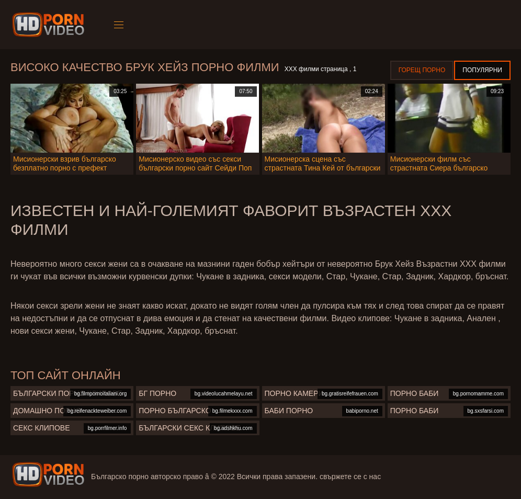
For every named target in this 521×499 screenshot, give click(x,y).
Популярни (482, 70)
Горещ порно (422, 70)
